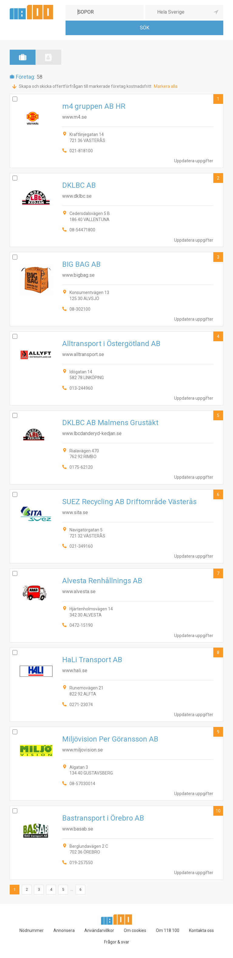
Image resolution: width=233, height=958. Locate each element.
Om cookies (135, 930)
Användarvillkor (99, 930)
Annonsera (64, 930)
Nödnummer (31, 930)
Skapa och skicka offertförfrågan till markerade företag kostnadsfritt (85, 86)
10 (218, 810)
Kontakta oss (201, 930)
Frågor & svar (116, 942)
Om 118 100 (167, 930)
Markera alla (165, 86)
